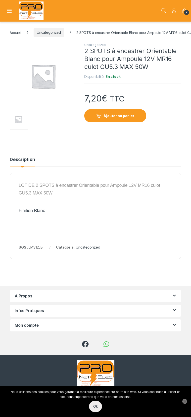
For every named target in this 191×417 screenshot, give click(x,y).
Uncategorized (49, 32)
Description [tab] (22, 159)
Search (163, 10)
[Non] (184, 401)
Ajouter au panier (118, 116)
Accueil (15, 32)
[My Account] (174, 11)
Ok (95, 406)
